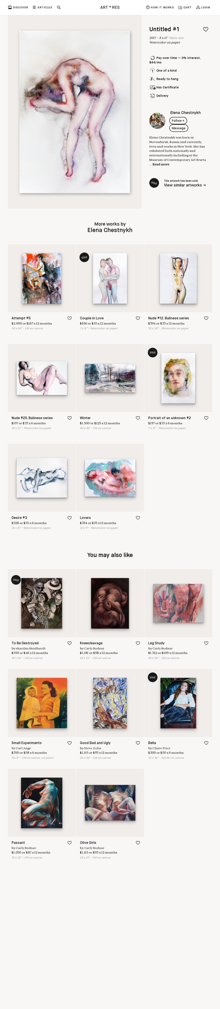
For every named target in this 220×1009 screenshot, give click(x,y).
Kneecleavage (91, 643)
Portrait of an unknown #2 (169, 418)
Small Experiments (27, 743)
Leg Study (156, 643)
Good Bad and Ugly (95, 743)
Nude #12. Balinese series (168, 318)
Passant (18, 843)
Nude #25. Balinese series (32, 418)
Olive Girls (88, 843)
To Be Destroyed (25, 643)
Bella (152, 743)
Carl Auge (23, 748)
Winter (85, 418)
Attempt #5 (21, 318)
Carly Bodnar (94, 648)
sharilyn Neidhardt (31, 648)
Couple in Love (92, 318)
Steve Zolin (92, 748)
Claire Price (161, 748)
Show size (176, 38)
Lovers (85, 518)
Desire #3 (19, 518)
